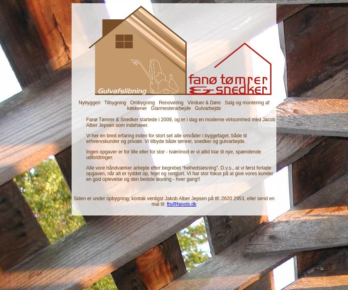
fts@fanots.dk (182, 204)
